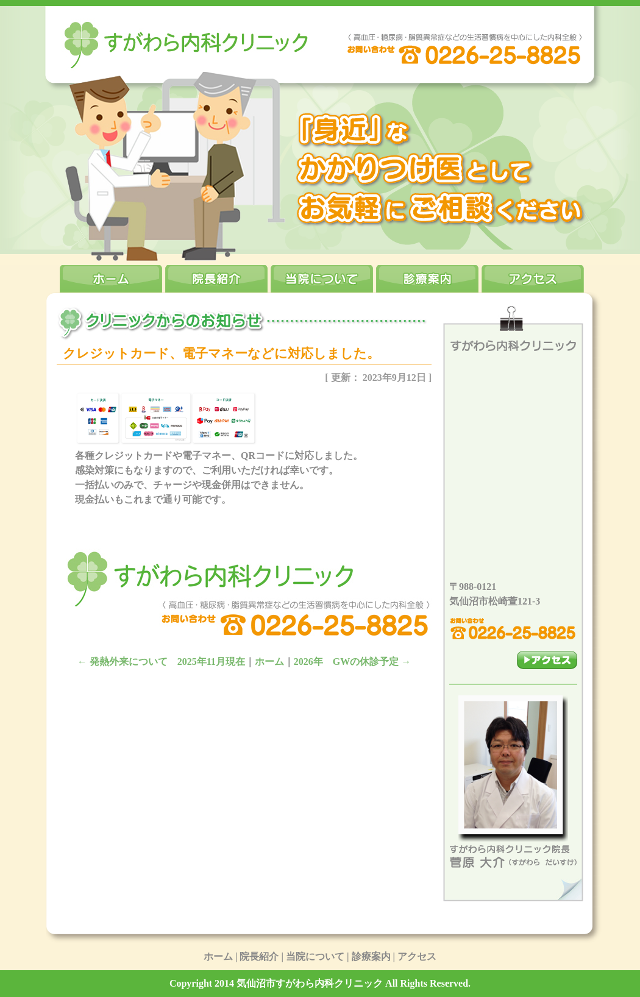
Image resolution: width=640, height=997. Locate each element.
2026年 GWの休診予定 (352, 661)
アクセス (416, 956)
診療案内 (371, 956)
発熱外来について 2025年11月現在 (161, 661)
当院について (315, 956)
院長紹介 (259, 956)
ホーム (269, 661)
